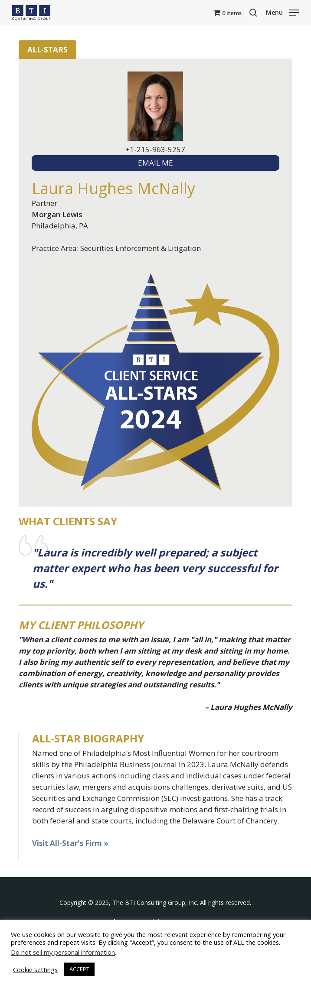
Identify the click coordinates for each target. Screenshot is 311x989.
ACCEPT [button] (79, 969)
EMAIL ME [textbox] (155, 163)
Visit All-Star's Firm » (70, 843)
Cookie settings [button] (35, 969)
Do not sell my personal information (63, 952)
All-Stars (47, 50)
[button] (282, 12)
